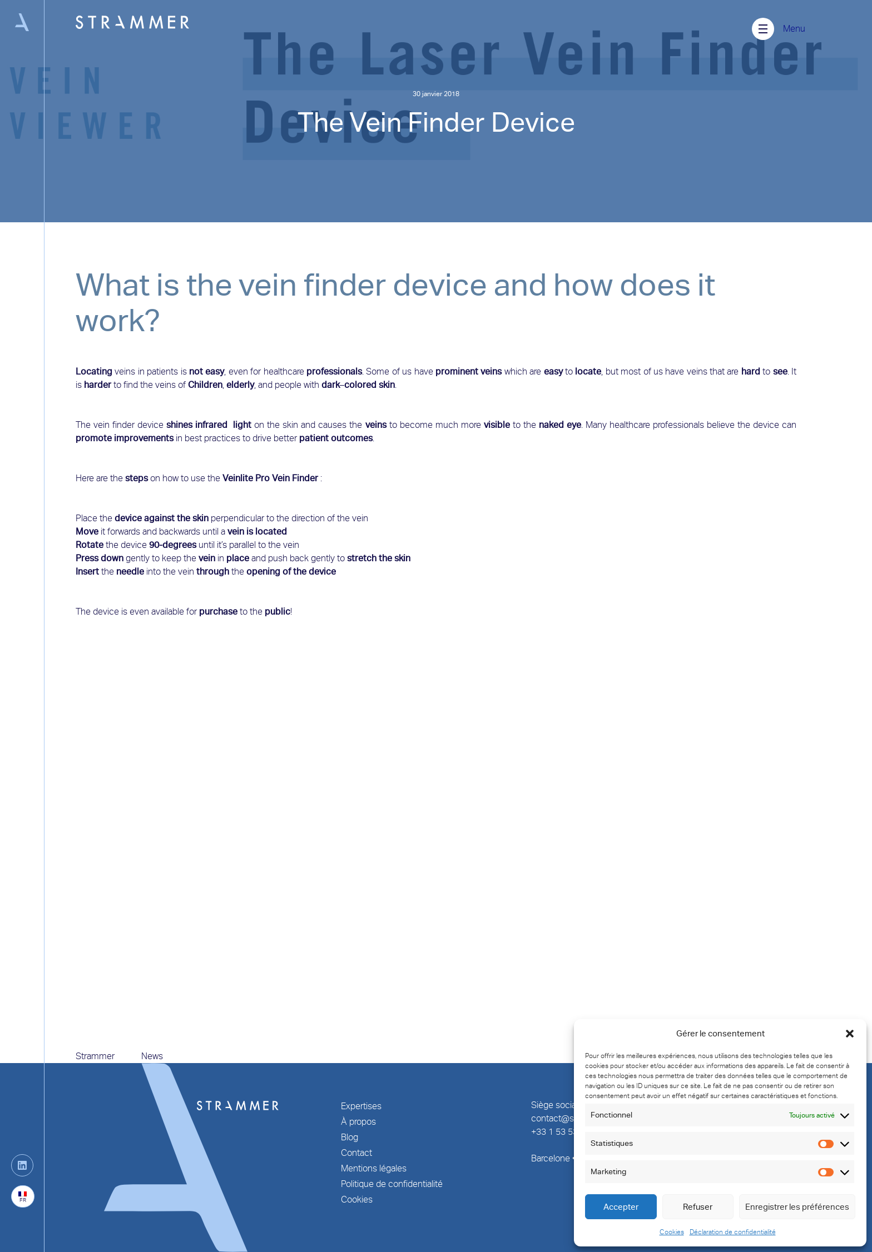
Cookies (672, 1232)
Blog (349, 1137)
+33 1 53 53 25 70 (566, 1131)
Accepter (620, 1207)
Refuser (697, 1207)
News (152, 1056)
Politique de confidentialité (392, 1184)
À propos (358, 1121)
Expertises (361, 1106)
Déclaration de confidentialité (733, 1232)
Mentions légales (374, 1168)
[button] (849, 1033)
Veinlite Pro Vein (256, 478)
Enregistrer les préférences (797, 1207)
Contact (356, 1153)
